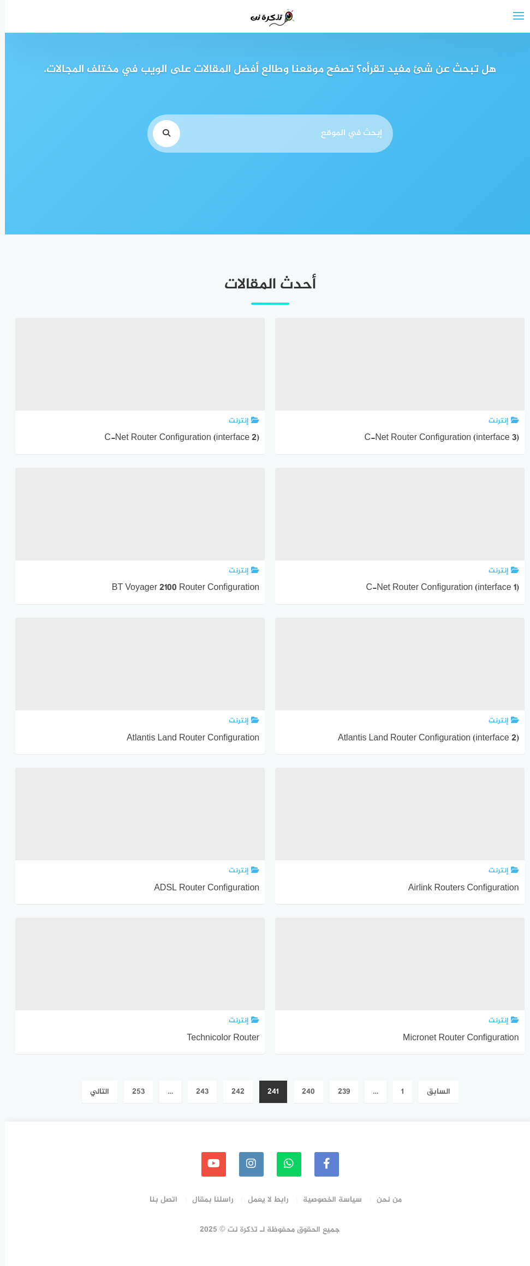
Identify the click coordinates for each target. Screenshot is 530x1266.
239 (339, 1092)
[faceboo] (321, 1164)
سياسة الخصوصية (327, 1199)
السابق (433, 1092)
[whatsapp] (284, 1164)
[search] (161, 133)
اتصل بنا (158, 1199)
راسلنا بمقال (207, 1199)
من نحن (384, 1199)
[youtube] (208, 1164)
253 (133, 1092)
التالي (94, 1092)
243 (197, 1092)
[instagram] (246, 1164)
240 (303, 1092)
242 (233, 1092)
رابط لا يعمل (263, 1199)
